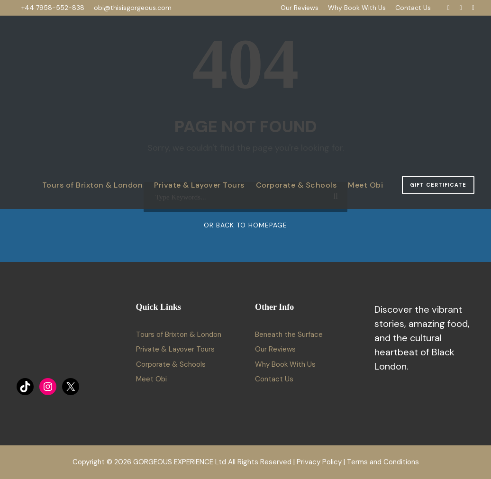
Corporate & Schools (296, 185)
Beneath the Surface (289, 334)
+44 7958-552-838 (52, 7)
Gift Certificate (438, 184)
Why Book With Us (357, 7)
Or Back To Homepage (245, 225)
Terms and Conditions (383, 462)
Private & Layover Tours (199, 185)
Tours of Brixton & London (92, 185)
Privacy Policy (319, 462)
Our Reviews (299, 7)
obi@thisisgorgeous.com (133, 7)
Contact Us (413, 7)
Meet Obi (365, 185)
